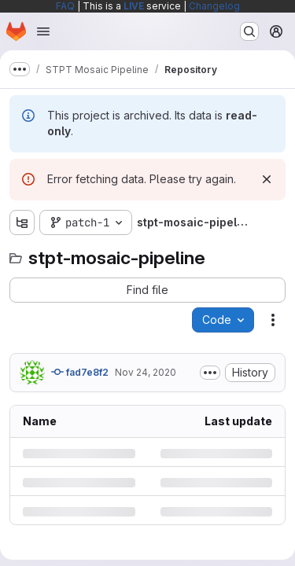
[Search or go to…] (249, 31)
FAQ (65, 6)
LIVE (134, 6)
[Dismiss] (266, 179)
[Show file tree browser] (22, 222)
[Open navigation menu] (43, 31)
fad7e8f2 (80, 372)
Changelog (214, 6)
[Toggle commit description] (210, 373)
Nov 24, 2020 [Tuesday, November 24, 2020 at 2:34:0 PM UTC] (145, 372)
